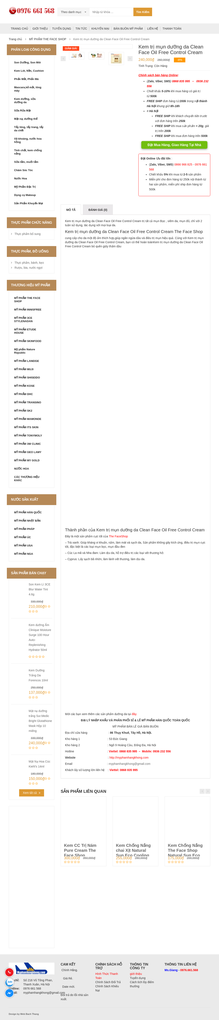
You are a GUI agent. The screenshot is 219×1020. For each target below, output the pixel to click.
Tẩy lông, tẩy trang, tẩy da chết (28, 129)
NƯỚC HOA (21, 468)
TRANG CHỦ (19, 28)
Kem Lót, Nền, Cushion (29, 70)
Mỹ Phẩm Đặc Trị (25, 186)
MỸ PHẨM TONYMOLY (28, 435)
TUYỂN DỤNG (61, 28)
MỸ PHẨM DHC (23, 394)
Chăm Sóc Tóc (23, 170)
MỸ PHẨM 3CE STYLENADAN (23, 319)
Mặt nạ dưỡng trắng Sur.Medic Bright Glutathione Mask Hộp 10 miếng (40, 720)
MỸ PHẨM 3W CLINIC (27, 443)
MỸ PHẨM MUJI (23, 369)
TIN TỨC (81, 28)
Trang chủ (15, 39)
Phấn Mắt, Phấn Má (26, 79)
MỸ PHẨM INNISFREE (27, 309)
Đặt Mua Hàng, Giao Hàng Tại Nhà (174, 145)
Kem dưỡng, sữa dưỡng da (25, 100)
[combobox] (73, 12)
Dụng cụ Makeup (25, 195)
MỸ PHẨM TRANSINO (27, 402)
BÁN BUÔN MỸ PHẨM (128, 28)
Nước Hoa (20, 178)
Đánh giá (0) (98, 209)
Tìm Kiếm (142, 12)
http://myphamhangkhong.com (129, 757)
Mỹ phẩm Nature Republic (24, 351)
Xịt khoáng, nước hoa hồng (28, 140)
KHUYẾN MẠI (100, 28)
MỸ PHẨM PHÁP (24, 529)
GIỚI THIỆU (40, 28)
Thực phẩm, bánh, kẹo (29, 262)
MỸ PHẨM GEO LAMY (27, 452)
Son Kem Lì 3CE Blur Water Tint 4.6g (39, 589)
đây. (134, 714)
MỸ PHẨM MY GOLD (26, 460)
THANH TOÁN (171, 28)
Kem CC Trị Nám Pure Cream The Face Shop (80, 850)
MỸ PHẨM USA (23, 545)
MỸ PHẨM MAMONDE (27, 419)
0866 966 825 (183, 164)
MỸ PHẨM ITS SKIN (26, 427)
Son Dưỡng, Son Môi (27, 62)
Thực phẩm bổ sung (28, 234)
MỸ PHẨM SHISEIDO (27, 377)
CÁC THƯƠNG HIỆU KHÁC (26, 478)
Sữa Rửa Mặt (22, 110)
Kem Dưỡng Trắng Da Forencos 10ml (38, 675)
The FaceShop (118, 536)
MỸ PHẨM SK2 (23, 410)
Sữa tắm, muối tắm (26, 161)
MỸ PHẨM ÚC (22, 537)
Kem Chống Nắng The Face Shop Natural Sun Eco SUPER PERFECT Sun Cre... (185, 855)
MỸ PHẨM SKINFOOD (27, 341)
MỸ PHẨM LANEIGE (26, 361)
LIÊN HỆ (152, 28)
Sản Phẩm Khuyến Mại (28, 203)
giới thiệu (136, 973)
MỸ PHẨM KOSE (24, 385)
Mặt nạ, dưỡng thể (25, 118)
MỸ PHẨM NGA (23, 553)
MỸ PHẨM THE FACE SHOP (47, 39)
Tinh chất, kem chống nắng (28, 152)
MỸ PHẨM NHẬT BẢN (27, 520)
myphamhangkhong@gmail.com (129, 763)
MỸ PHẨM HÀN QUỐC (28, 512)
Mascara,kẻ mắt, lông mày (27, 89)
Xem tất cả (30, 792)
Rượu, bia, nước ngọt (28, 267)
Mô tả (70, 209)
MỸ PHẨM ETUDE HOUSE (25, 331)
